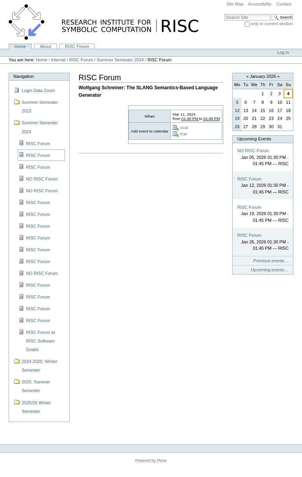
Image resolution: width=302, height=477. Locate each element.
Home (20, 46)
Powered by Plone (151, 460)
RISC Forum (77, 46)
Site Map (234, 4)
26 (237, 126)
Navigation (23, 76)
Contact (283, 4)
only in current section (272, 23)
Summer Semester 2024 (120, 59)
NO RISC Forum (253, 150)
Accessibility (260, 4)
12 (237, 110)
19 (237, 118)
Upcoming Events (254, 138)
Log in (283, 52)
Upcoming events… (270, 269)
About (45, 46)
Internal (58, 59)
